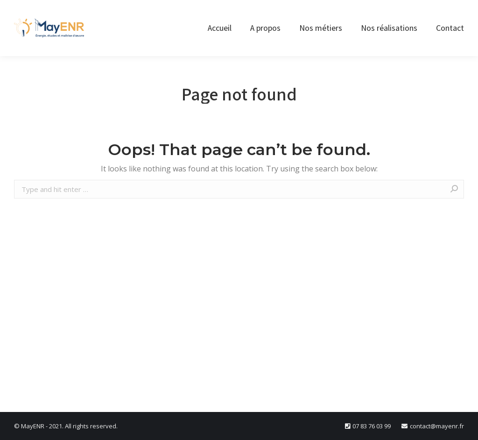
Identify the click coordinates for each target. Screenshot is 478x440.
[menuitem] (220, 28)
